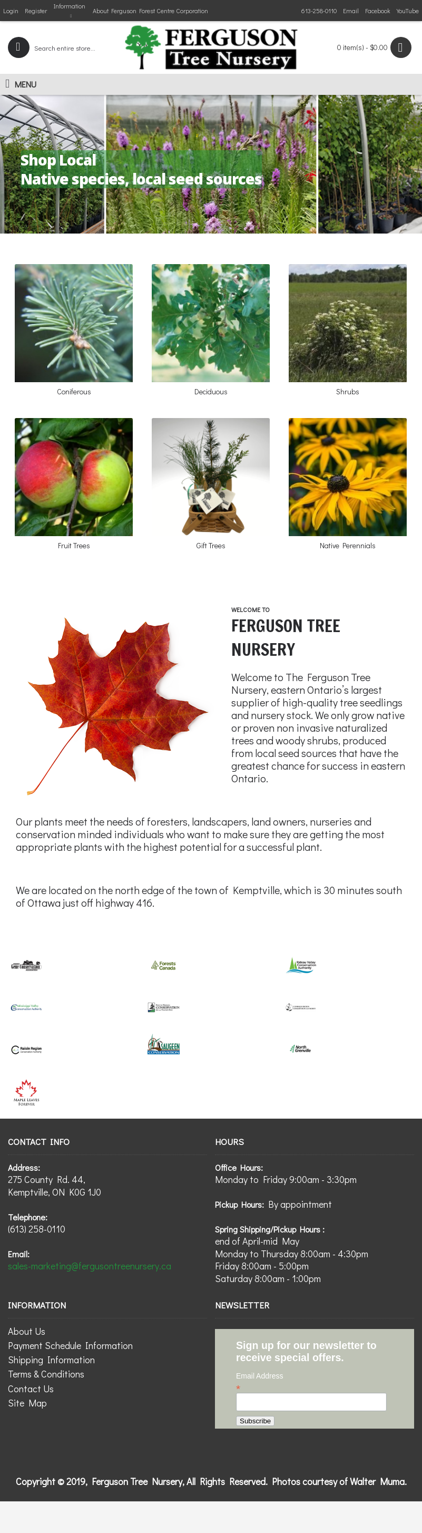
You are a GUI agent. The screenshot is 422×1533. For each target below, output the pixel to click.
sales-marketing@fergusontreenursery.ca (89, 1265)
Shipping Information (51, 1359)
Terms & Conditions (46, 1373)
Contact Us (31, 1388)
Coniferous (74, 391)
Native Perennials (348, 545)
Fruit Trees (74, 545)
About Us (26, 1331)
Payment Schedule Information (70, 1345)
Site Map (27, 1402)
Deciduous (211, 391)
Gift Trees (211, 545)
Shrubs (347, 391)
